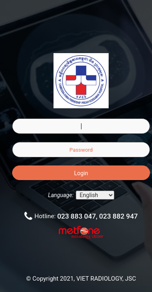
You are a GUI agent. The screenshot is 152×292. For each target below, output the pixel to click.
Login (81, 173)
